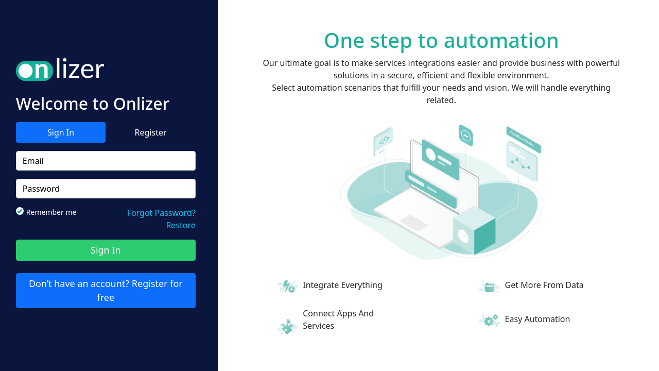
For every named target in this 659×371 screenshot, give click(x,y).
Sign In (106, 250)
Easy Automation (537, 319)
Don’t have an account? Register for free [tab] (106, 290)
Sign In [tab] (60, 132)
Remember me (49, 212)
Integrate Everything (343, 285)
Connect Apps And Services (338, 319)
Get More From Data (544, 285)
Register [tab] (151, 132)
